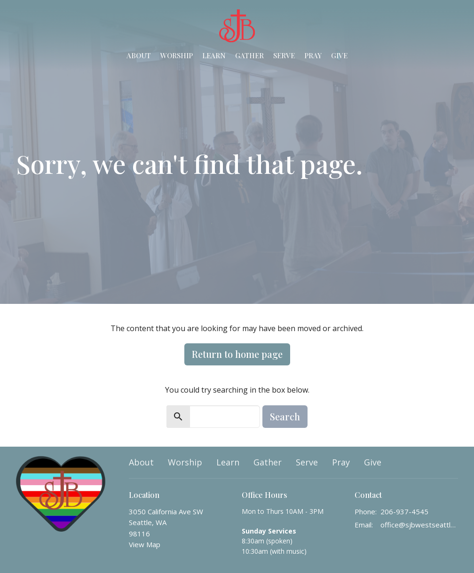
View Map (144, 544)
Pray (313, 55)
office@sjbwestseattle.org (419, 524)
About (138, 55)
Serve (284, 55)
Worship (176, 55)
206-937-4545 (404, 511)
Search (285, 416)
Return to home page (237, 354)
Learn (214, 55)
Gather (249, 55)
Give (339, 55)
